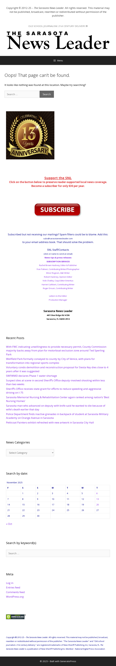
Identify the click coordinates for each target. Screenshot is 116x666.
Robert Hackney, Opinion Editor (58, 276)
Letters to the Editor (58, 296)
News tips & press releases (58, 257)
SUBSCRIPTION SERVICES (58, 261)
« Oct (9, 524)
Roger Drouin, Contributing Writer (58, 288)
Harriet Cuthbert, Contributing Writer (58, 284)
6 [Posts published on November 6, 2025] (97, 493)
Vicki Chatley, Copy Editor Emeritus (58, 280)
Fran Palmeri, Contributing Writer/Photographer (58, 269)
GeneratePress (68, 661)
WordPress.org (15, 596)
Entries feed (13, 587)
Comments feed (15, 592)
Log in (9, 583)
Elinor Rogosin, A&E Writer (58, 273)
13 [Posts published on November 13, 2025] (97, 499)
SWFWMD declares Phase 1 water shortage (31, 375)
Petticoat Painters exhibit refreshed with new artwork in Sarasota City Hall (50, 422)
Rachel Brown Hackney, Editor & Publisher (58, 265)
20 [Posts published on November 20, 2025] (97, 504)
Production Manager (58, 299)
